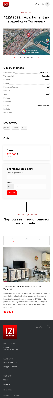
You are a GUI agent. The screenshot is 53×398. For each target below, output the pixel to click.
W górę (43, 327)
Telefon (9, 182)
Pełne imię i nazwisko (15, 173)
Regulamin (7, 390)
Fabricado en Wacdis (11, 395)
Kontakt (12, 193)
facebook (6, 380)
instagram (7, 384)
